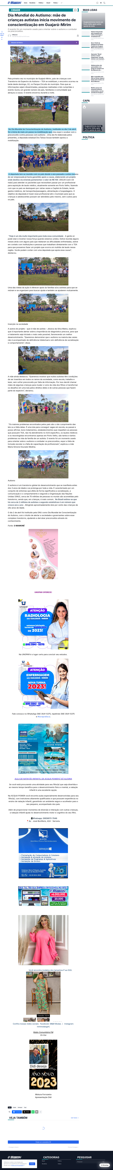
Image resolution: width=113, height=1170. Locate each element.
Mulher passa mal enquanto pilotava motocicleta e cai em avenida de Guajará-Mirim (97, 90)
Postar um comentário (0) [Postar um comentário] (43, 1142)
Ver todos (74, 1118)
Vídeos (59, 1163)
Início (25, 3)
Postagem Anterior (14, 1147)
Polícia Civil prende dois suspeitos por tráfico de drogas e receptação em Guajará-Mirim (97, 34)
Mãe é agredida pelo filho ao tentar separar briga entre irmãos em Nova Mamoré (97, 79)
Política (41, 3)
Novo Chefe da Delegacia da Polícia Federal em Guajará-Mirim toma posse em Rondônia (97, 45)
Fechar (32, 1163)
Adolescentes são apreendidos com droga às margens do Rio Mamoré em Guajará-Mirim (97, 68)
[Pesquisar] (103, 2)
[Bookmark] (75, 10)
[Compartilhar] (77, 35)
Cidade (15, 10)
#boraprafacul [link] (44, 716)
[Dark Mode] (100, 2)
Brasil (48, 3)
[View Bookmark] (97, 3)
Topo (25, 1107)
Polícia (55, 3)
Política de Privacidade (17, 1165)
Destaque (20, 1107)
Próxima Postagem (73, 1147)
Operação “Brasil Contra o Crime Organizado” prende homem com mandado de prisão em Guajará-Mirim (98, 56)
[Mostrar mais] (40, 1111)
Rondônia (32, 3)
